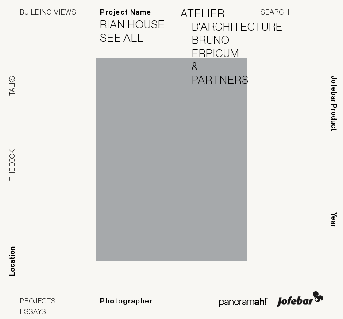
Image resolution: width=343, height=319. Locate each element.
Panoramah (243, 302)
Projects (38, 301)
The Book (12, 165)
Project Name (125, 12)
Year (334, 219)
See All (127, 37)
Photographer (126, 301)
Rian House (138, 24)
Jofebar (300, 299)
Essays (33, 311)
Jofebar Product (334, 103)
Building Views (48, 12)
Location (12, 261)
